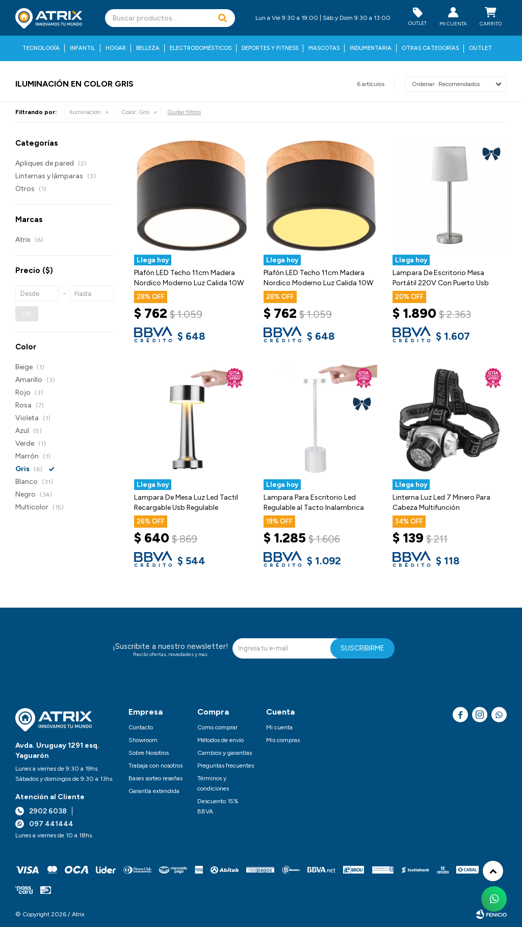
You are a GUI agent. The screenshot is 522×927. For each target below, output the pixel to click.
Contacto (140, 727)
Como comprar (217, 727)
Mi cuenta (279, 727)
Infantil (82, 48)
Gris (135, 112)
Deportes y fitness (270, 48)
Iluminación (85, 112)
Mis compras (283, 740)
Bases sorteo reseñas (155, 778)
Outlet (480, 48)
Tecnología (41, 48)
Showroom (143, 740)
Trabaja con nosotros (155, 765)
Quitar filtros (184, 112)
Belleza (148, 48)
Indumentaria (371, 48)
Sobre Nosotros (148, 752)
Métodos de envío (220, 740)
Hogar (116, 48)
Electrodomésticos (200, 48)
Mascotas (324, 48)
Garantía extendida (153, 791)
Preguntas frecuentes (225, 765)
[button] (222, 18)
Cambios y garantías (224, 752)
